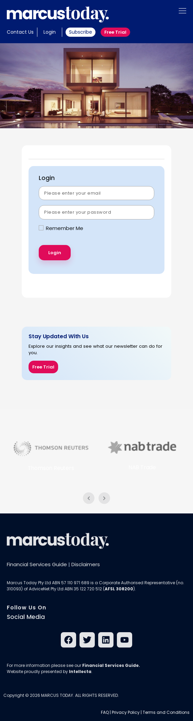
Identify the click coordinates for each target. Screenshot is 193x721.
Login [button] (49, 32)
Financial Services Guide (37, 564)
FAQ (105, 712)
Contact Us (20, 32)
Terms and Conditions (166, 712)
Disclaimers (85, 564)
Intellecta (80, 671)
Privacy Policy (126, 712)
